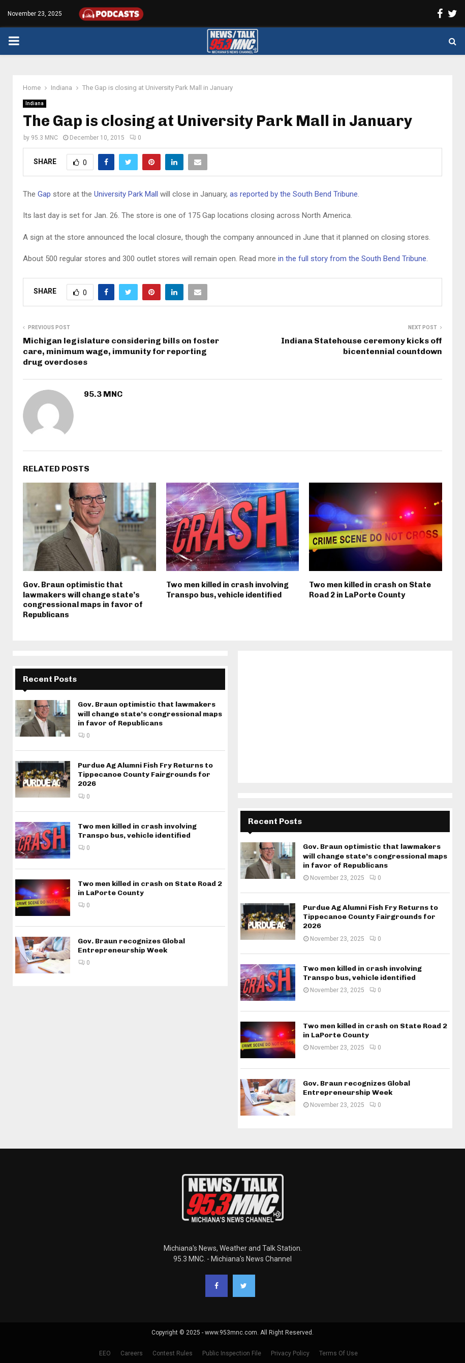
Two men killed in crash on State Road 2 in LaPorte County (370, 589)
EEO (105, 1353)
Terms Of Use (338, 1353)
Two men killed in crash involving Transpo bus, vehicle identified (227, 589)
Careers (131, 1353)
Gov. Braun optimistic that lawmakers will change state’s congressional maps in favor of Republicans (83, 599)
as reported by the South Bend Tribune (294, 194)
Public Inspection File (231, 1353)
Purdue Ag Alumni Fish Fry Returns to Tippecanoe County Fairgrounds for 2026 (145, 774)
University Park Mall (126, 194)
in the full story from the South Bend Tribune (352, 258)
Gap (44, 194)
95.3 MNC (44, 137)
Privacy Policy (290, 1353)
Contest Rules (172, 1353)
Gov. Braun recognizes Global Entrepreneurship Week (131, 946)
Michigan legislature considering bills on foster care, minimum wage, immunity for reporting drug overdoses (121, 351)
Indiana (34, 103)
